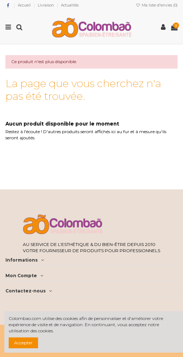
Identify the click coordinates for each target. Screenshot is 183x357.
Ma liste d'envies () (157, 5)
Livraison (46, 5)
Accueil (25, 5)
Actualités (70, 5)
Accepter (23, 342)
